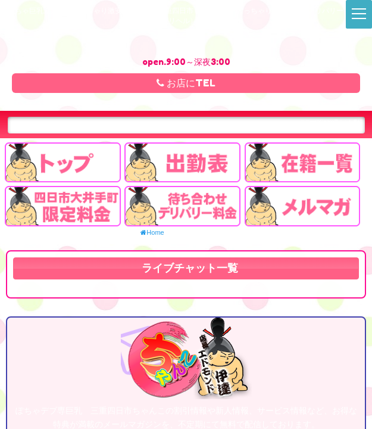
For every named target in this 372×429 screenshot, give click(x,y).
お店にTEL (186, 83)
